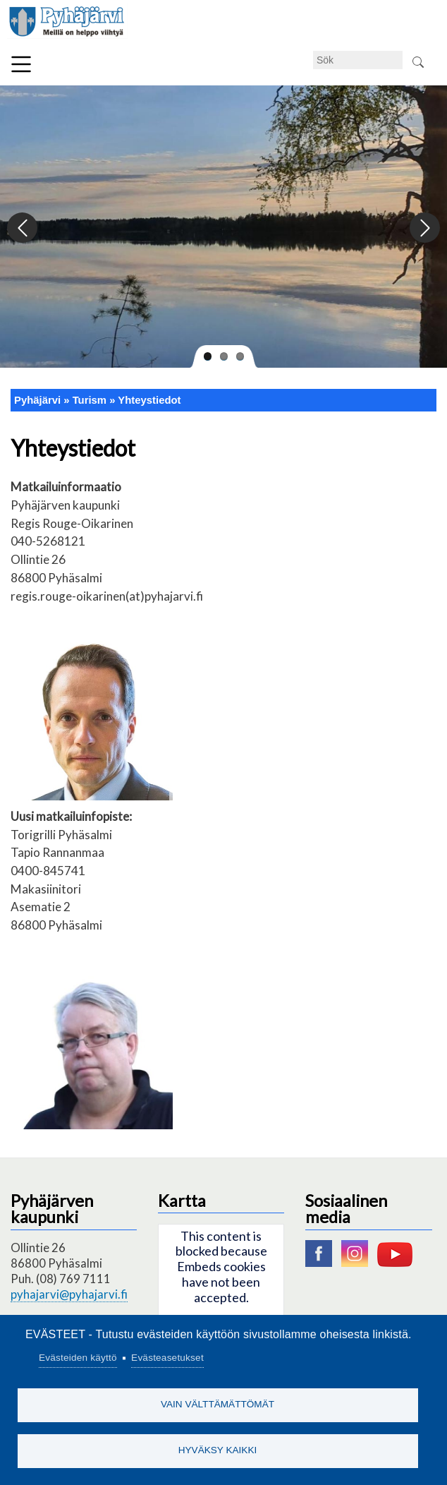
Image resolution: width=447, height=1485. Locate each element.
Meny (21, 64)
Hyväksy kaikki (217, 1450)
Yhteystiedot (149, 400)
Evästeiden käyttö (78, 1357)
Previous (23, 228)
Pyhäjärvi (37, 400)
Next (424, 228)
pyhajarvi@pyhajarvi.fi (69, 1294)
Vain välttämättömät (217, 1404)
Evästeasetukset (167, 1357)
